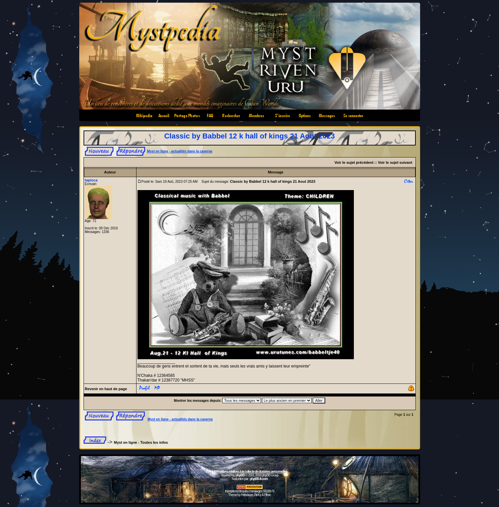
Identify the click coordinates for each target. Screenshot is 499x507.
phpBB (240, 475)
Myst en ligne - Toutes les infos (141, 442)
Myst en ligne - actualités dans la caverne (179, 151)
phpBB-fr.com (259, 479)
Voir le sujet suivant (395, 162)
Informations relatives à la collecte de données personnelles (249, 471)
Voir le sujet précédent (354, 162)
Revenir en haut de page (106, 389)
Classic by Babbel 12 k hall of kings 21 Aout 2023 (249, 136)
